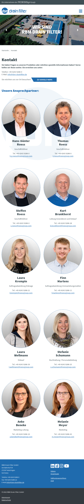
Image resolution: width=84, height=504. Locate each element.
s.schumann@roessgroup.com (63, 367)
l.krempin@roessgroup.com (21, 293)
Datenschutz (6, 500)
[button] (6, 30)
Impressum (6, 497)
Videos (53, 471)
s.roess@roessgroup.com (21, 226)
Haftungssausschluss (58, 478)
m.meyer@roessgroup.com (63, 436)
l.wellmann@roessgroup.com (21, 367)
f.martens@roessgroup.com (63, 293)
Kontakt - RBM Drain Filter (14, 10)
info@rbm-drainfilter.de (15, 482)
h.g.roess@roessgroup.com (21, 156)
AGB (52, 481)
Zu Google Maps (44, 79)
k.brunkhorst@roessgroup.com (63, 226)
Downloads (55, 474)
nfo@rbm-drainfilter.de (17, 74)
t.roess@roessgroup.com (63, 156)
